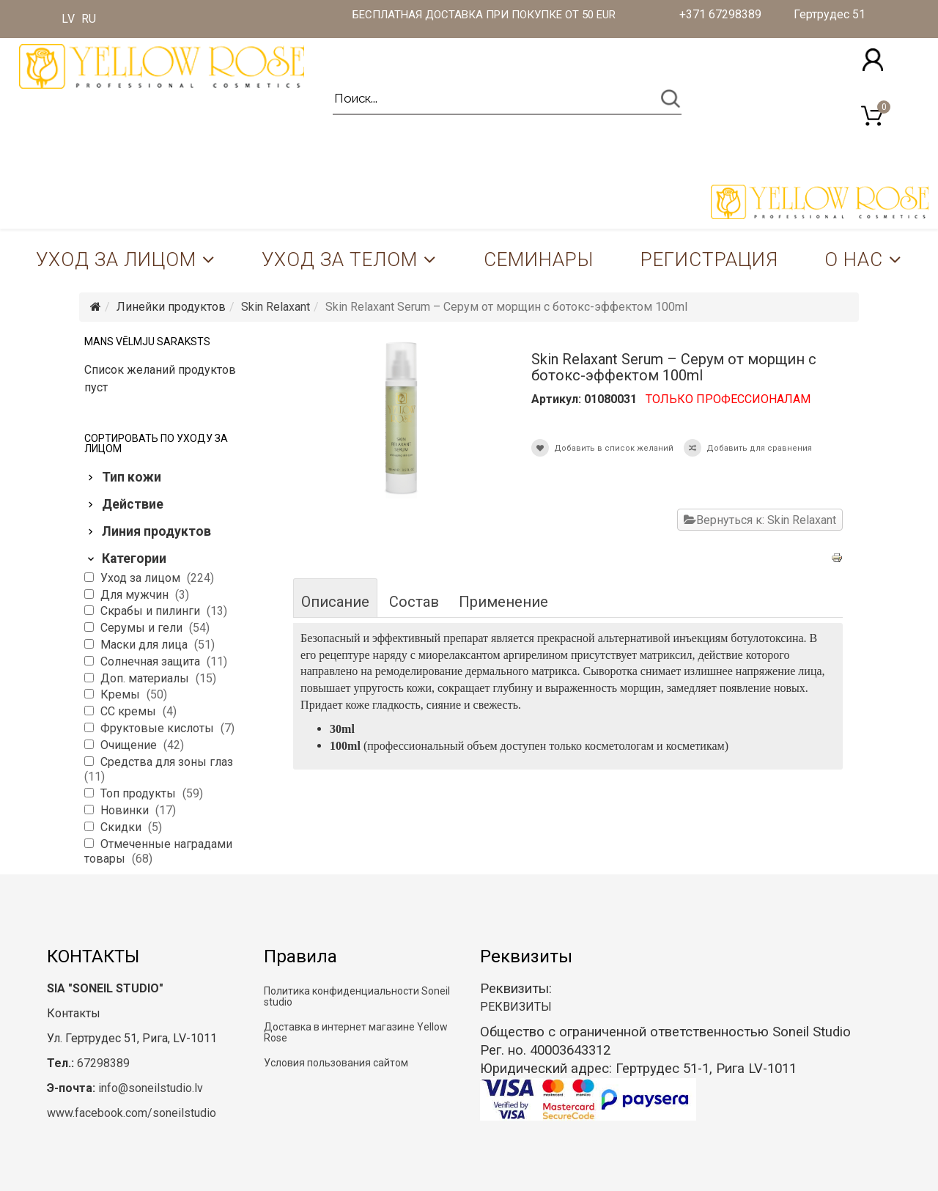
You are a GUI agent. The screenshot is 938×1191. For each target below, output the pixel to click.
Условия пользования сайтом (336, 1063)
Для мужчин (135, 595)
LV (68, 19)
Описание (335, 602)
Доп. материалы (146, 678)
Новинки (126, 810)
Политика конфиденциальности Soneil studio (357, 996)
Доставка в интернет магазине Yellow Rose (356, 1032)
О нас (853, 259)
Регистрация (709, 259)
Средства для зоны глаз (166, 762)
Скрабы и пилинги (151, 611)
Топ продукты (139, 793)
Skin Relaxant (275, 307)
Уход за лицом (116, 259)
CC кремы (129, 711)
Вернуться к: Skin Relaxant (760, 520)
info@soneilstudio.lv (150, 1088)
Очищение (130, 745)
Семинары (539, 259)
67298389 (103, 1063)
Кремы (121, 694)
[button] (872, 59)
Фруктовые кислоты (158, 728)
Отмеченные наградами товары (158, 851)
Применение (503, 602)
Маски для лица (145, 645)
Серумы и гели (142, 628)
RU (88, 19)
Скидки (122, 827)
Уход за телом (340, 259)
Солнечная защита (151, 661)
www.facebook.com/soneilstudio (131, 1113)
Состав (414, 602)
